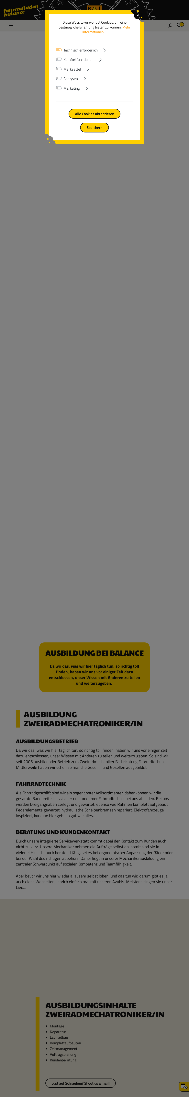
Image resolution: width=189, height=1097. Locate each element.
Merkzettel (72, 69)
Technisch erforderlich (80, 50)
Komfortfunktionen (78, 59)
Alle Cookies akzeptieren (94, 114)
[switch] (59, 59)
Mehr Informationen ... (106, 30)
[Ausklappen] (115, 49)
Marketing (71, 88)
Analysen (70, 78)
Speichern (94, 127)
